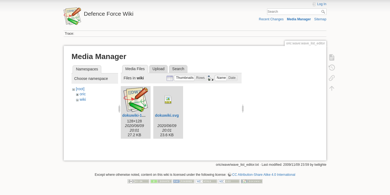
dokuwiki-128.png (138, 115)
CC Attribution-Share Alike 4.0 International (263, 172)
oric (83, 94)
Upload (158, 69)
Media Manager (299, 19)
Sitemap (320, 19)
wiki (83, 99)
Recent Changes (271, 19)
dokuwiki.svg (167, 115)
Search (323, 12)
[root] (80, 89)
